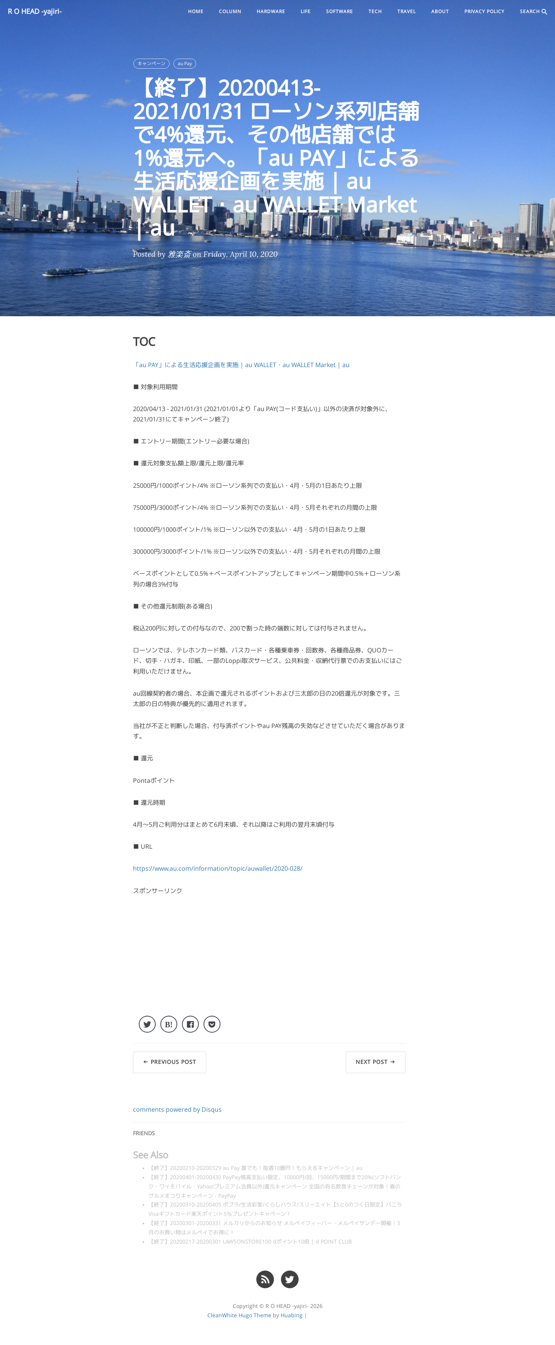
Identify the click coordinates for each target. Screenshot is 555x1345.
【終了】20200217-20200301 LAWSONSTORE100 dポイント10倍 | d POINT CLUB (250, 1241)
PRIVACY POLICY (484, 11)
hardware (271, 11)
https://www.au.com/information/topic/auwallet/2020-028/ (218, 868)
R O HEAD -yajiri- (35, 11)
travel (406, 11)
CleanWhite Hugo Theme (239, 1315)
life (306, 11)
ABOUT (440, 11)
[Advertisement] (269, 962)
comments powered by (177, 1109)
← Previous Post (169, 1062)
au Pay (185, 63)
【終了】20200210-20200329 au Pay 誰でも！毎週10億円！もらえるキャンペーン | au (255, 1168)
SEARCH (533, 12)
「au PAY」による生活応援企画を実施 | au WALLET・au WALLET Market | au (241, 365)
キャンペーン (151, 63)
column (230, 11)
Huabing (292, 1315)
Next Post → (375, 1062)
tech (375, 11)
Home (196, 11)
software (339, 11)
